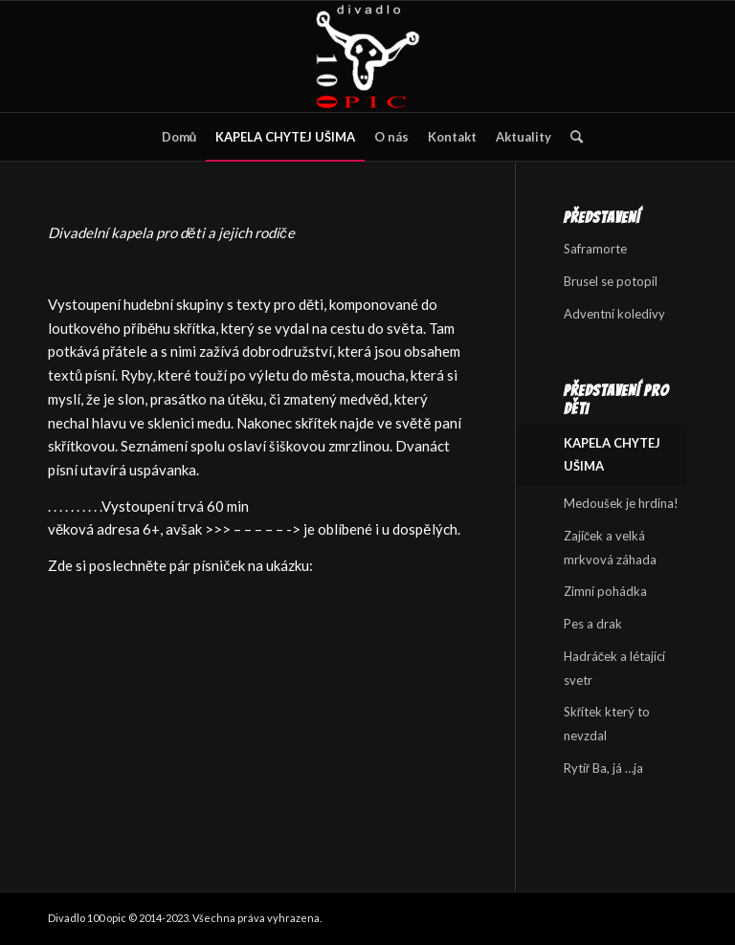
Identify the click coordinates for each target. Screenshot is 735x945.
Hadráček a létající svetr (615, 668)
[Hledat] (572, 137)
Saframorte (595, 248)
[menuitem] (179, 137)
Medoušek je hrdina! (621, 503)
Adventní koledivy (614, 313)
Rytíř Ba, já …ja (603, 768)
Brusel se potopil (610, 281)
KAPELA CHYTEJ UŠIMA (612, 454)
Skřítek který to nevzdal (607, 723)
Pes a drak (593, 623)
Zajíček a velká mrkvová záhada (610, 547)
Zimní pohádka (605, 591)
